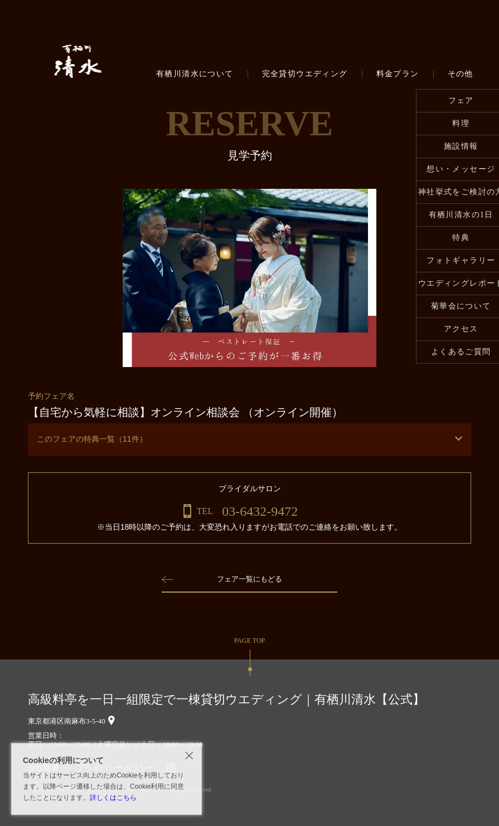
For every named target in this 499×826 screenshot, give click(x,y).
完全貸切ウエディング (305, 74)
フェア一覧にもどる (250, 579)
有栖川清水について (195, 74)
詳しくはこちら (113, 797)
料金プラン (397, 74)
